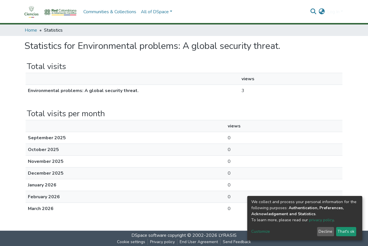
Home (31, 30)
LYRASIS (227, 235)
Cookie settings (131, 242)
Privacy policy (162, 242)
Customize (260, 231)
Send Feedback (237, 242)
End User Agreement (199, 242)
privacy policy (321, 220)
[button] (321, 11)
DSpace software (148, 235)
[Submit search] (313, 11)
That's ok (346, 231)
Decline (325, 231)
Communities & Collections (109, 12)
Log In (333, 12)
